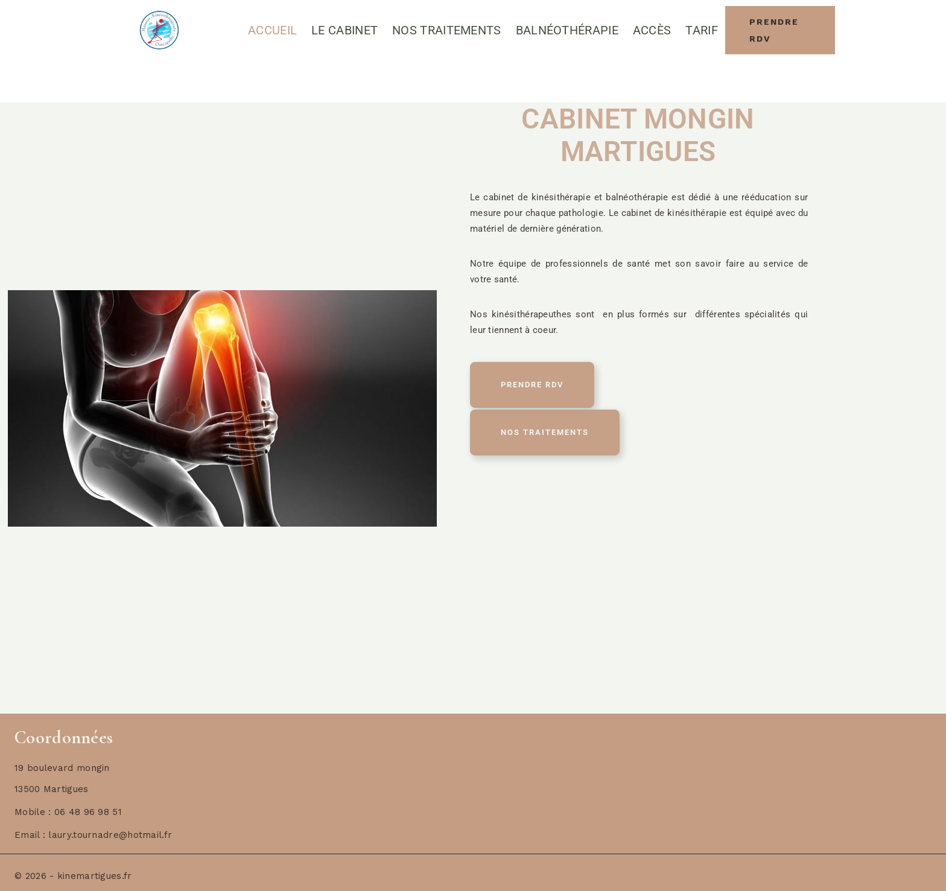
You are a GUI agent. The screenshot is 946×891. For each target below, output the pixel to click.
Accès (652, 30)
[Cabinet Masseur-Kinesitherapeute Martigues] (159, 30)
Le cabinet (344, 30)
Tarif (701, 30)
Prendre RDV (774, 30)
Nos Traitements (446, 30)
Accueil (272, 30)
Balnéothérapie (567, 30)
